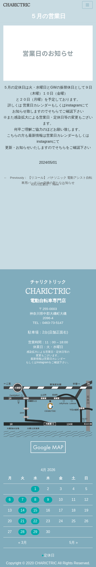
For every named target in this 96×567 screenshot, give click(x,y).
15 (35, 510)
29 (35, 532)
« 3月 (22, 542)
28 (23, 532)
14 (23, 510)
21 (23, 521)
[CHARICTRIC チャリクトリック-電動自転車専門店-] (16, 4)
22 (35, 521)
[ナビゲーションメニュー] (87, 5)
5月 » (73, 542)
